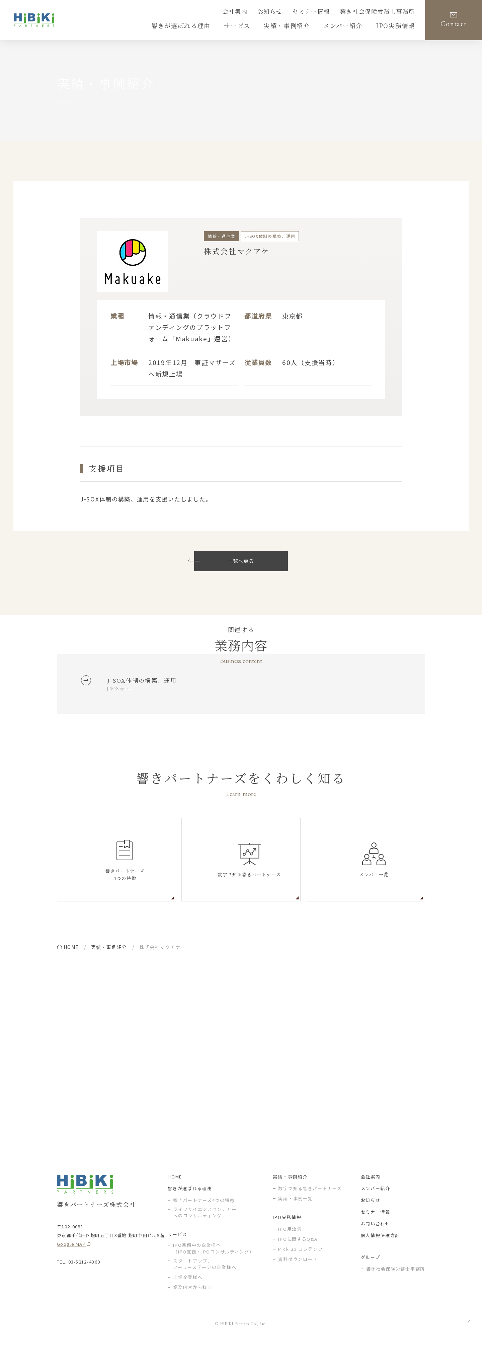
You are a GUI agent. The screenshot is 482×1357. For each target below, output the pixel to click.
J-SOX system (121, 692)
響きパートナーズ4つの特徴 (204, 1211)
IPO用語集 (290, 1239)
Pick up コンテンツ (300, 1260)
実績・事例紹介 (109, 951)
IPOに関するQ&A (297, 1249)
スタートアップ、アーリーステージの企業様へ (204, 1274)
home (71, 951)
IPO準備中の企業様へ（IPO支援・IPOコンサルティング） (213, 1259)
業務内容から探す (193, 1298)
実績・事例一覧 (295, 1209)
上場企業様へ (188, 1288)
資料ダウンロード (298, 1270)
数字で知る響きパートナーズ (310, 1199)
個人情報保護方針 (380, 1246)
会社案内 (258, 12)
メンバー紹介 (375, 1199)
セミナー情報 (326, 12)
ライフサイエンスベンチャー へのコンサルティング (205, 1223)
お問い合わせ (375, 1234)
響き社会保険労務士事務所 (383, 12)
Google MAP (71, 1254)
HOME (175, 1187)
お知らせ (290, 12)
